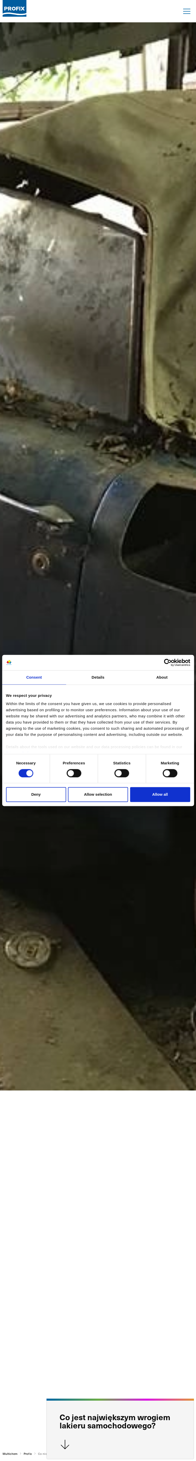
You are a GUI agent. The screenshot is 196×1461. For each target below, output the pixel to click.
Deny (36, 794)
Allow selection (98, 794)
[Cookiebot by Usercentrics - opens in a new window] (167, 662)
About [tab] (162, 677)
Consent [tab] (34, 677)
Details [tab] (98, 677)
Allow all (160, 794)
